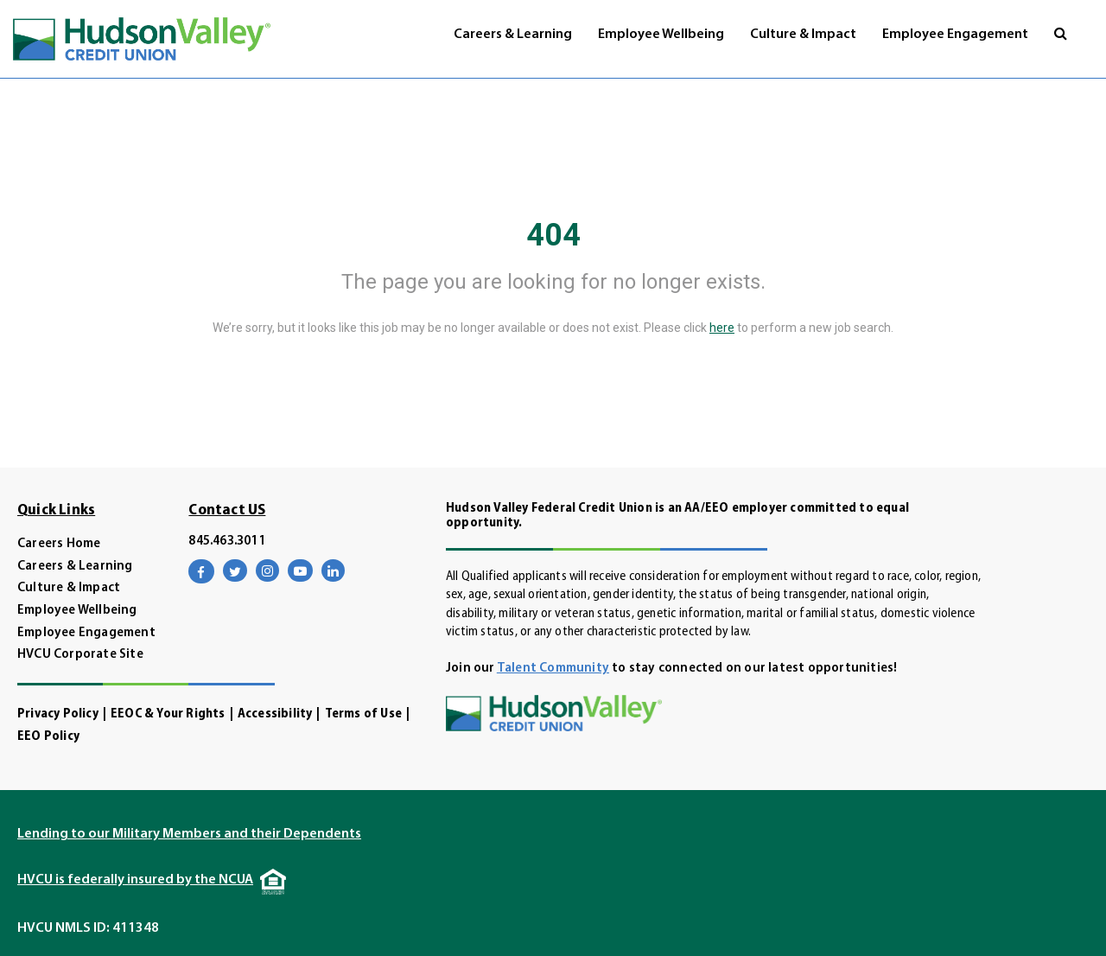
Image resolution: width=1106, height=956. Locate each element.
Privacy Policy (58, 714)
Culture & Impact (803, 34)
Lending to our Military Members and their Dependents (189, 834)
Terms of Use (363, 714)
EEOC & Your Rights (168, 714)
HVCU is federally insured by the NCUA (135, 880)
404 (553, 235)
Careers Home (58, 544)
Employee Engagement (955, 34)
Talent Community (553, 668)
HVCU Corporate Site (80, 654)
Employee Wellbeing (661, 34)
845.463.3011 (226, 541)
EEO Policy (48, 736)
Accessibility (275, 714)
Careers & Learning (513, 34)
